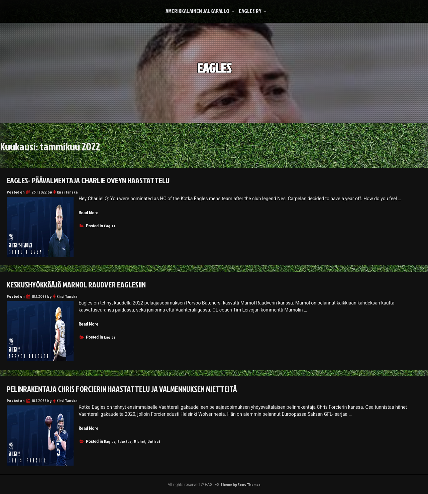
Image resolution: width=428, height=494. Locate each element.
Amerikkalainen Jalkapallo (197, 11)
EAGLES (214, 63)
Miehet (139, 441)
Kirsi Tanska (67, 192)
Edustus (124, 441)
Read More (88, 212)
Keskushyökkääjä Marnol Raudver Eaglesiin (76, 284)
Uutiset (153, 441)
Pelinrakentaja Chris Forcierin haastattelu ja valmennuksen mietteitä (122, 388)
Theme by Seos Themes (240, 484)
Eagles (109, 226)
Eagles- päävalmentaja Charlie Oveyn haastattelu (88, 180)
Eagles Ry (250, 11)
